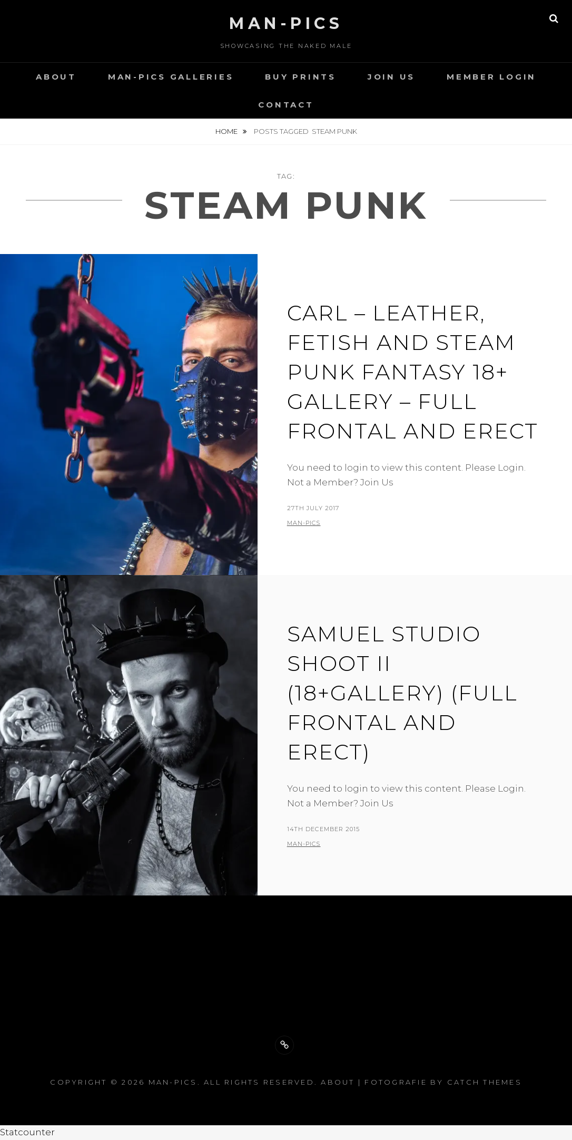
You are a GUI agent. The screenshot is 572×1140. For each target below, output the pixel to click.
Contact (285, 105)
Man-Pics (286, 23)
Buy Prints (300, 77)
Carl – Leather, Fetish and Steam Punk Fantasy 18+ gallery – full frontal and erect (412, 372)
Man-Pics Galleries (171, 77)
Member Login (491, 77)
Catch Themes (484, 1082)
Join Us (391, 77)
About (56, 77)
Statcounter (27, 1132)
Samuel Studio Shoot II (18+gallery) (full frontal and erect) (402, 693)
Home (227, 131)
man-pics (304, 523)
